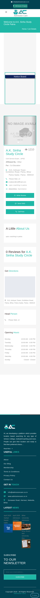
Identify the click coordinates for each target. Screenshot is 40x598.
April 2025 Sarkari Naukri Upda (8, 524)
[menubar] (6, 12)
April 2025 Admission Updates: (17, 522)
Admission (20, 12)
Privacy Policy (9, 475)
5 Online (34, 595)
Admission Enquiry (20, 6)
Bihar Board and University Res (26, 539)
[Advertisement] (20, 52)
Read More (8, 448)
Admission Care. (20, 593)
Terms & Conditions (12, 471)
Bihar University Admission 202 (26, 522)
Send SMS (20, 203)
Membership (9, 467)
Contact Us (8, 479)
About (6, 460)
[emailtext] (20, 572)
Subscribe (20, 577)
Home (24, 29)
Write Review (20, 195)
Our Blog (7, 464)
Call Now (20, 211)
